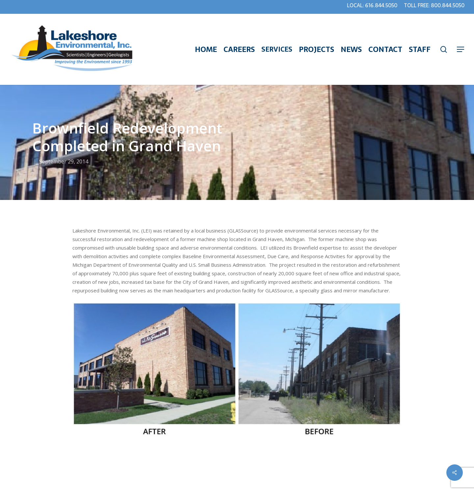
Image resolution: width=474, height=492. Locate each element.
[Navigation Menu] (461, 49)
